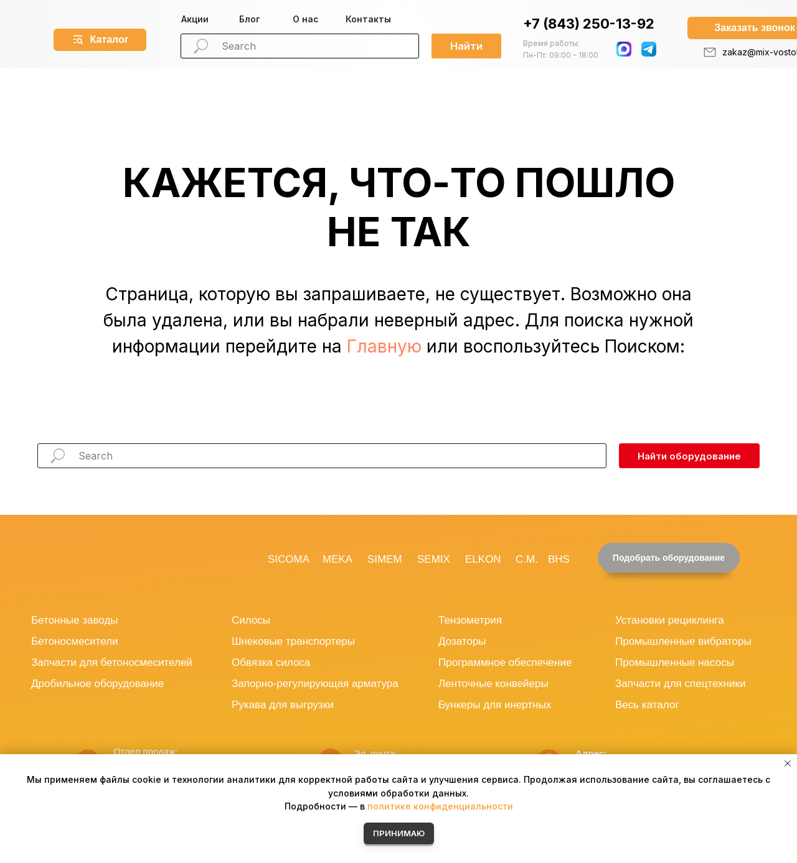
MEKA (337, 559)
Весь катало (645, 705)
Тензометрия (470, 620)
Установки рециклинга (669, 620)
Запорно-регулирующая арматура (315, 684)
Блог (249, 19)
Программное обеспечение (505, 662)
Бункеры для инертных (494, 705)
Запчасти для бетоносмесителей (111, 662)
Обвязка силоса (271, 662)
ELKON (483, 559)
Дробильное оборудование (97, 684)
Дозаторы (462, 641)
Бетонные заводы (74, 620)
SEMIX (433, 559)
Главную (384, 346)
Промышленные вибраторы (683, 641)
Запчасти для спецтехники (680, 684)
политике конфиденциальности (440, 806)
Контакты (368, 19)
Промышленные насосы (674, 662)
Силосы (251, 620)
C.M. (527, 559)
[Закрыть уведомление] (787, 763)
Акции (195, 19)
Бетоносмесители (74, 641)
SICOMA (288, 559)
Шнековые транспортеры (293, 641)
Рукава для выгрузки (283, 705)
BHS (559, 559)
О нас (306, 19)
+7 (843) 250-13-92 (588, 24)
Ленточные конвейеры (493, 684)
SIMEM (384, 559)
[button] (669, 558)
